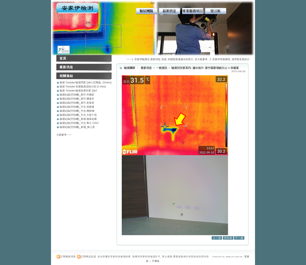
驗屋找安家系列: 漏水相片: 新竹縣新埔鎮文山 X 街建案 (205, 68)
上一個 (217, 237)
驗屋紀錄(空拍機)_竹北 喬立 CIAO (79, 123)
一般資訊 (162, 68)
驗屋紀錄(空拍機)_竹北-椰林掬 (77, 110)
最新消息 (146, 68)
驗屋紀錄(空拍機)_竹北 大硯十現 (78, 114)
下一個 (239, 237)
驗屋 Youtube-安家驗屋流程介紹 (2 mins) (83, 86)
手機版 (156, 261)
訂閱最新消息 (68, 256)
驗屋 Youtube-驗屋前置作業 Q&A (78, 90)
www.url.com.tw (234, 257)
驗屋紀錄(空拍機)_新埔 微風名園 (78, 118)
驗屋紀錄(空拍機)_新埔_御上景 (77, 127)
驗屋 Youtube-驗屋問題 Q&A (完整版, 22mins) (86, 82)
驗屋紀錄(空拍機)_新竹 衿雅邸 (77, 94)
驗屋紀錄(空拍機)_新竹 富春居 (77, 102)
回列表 (228, 237)
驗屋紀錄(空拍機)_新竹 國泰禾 (77, 98)
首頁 (63, 58)
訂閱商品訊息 (88, 256)
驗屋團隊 (129, 68)
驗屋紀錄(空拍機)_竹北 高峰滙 (77, 106)
